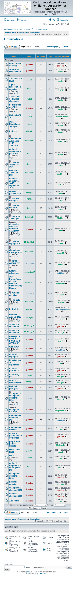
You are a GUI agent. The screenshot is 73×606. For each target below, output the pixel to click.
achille (60, 72)
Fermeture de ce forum (15, 64)
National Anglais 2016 (15, 316)
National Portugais (14, 199)
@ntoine (29, 65)
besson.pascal (62, 117)
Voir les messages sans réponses (17, 29)
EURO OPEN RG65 (14, 262)
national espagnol (13, 355)
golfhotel (60, 484)
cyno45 (61, 319)
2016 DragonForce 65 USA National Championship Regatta (15, 282)
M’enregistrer (23, 20)
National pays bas (14, 294)
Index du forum (10, 32)
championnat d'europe (15, 410)
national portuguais (14, 369)
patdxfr (60, 452)
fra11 (29, 89)
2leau (60, 194)
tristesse (13, 131)
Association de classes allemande (14, 99)
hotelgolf (29, 192)
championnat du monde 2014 (15, 476)
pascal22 (60, 253)
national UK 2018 (14, 206)
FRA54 (29, 199)
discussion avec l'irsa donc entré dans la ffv (14, 227)
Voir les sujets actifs (39, 29)
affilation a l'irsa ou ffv (14, 325)
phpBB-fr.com (42, 574)
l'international (35, 32)
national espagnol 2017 (15, 242)
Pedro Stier (14, 309)
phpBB (28, 572)
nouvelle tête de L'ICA (15, 106)
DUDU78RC (60, 302)
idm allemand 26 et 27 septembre (15, 362)
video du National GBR (15, 381)
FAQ (52, 20)
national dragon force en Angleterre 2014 (15, 466)
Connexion (9, 20)
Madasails (29, 282)
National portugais (13, 387)
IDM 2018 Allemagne (14, 217)
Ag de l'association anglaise (15, 86)
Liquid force (29, 264)
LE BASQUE (29, 242)
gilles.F (29, 131)
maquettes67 (29, 272)
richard (60, 132)
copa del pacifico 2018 (15, 192)
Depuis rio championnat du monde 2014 (15, 396)
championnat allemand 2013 (15, 489)
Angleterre (14, 501)
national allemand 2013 (15, 495)
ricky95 (61, 341)
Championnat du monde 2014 (15, 417)
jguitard (60, 399)
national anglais (13, 483)
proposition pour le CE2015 (14, 443)
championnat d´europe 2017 (15, 251)
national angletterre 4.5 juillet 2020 (15, 151)
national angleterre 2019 (14, 164)
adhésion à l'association (15, 70)
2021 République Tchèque (14, 124)
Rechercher (63, 20)
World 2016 (14, 347)
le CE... (12, 456)
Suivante (65, 47)
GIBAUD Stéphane (62, 310)
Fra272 (60, 90)
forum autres (23, 32)
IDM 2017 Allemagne (14, 272)
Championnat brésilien (15, 428)
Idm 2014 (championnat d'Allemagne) (15, 435)
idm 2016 (16, 300)
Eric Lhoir (29, 141)
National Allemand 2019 (13, 172)
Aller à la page (52, 47)
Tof (60, 364)
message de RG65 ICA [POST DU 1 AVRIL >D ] (14, 339)
